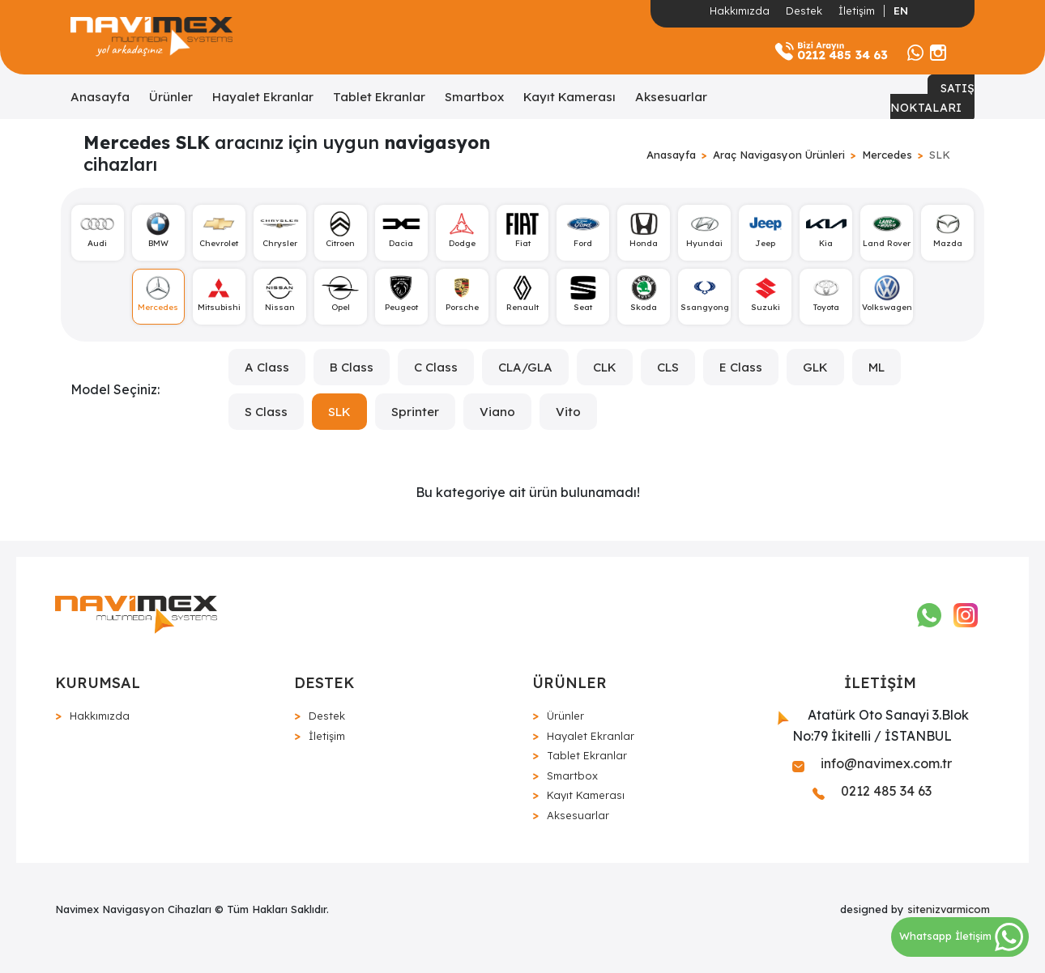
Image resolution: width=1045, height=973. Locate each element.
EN (901, 10)
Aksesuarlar (671, 96)
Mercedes (887, 154)
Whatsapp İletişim (961, 935)
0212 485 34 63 (872, 791)
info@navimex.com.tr (872, 763)
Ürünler (171, 96)
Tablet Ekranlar (379, 96)
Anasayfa (100, 96)
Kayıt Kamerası (569, 96)
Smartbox (474, 96)
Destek (804, 10)
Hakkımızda (740, 10)
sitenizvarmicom (948, 909)
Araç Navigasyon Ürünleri (779, 154)
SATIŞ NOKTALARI (932, 98)
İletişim (856, 10)
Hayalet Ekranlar (263, 96)
